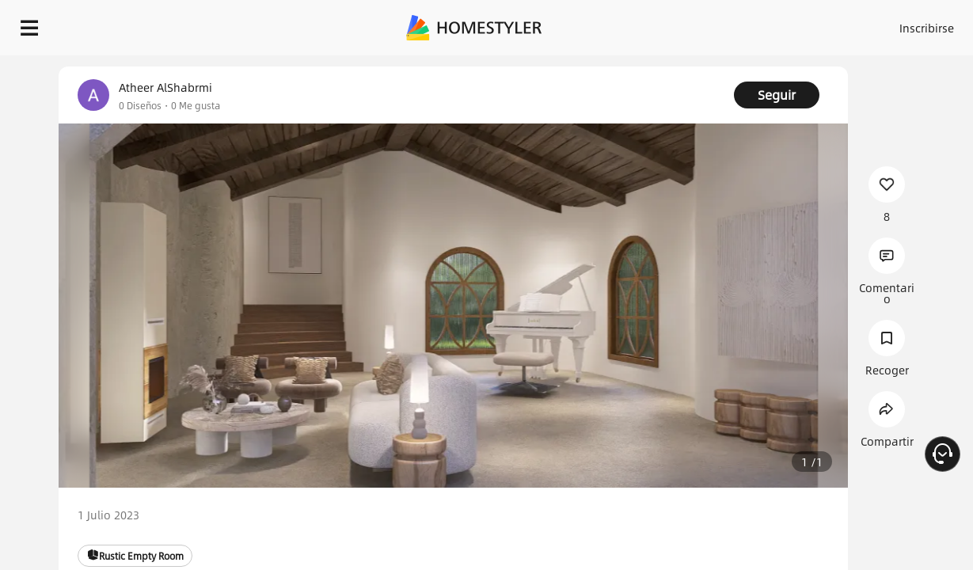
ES (819, 23)
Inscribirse (762, 23)
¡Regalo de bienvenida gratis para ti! (638, 66)
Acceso (700, 23)
